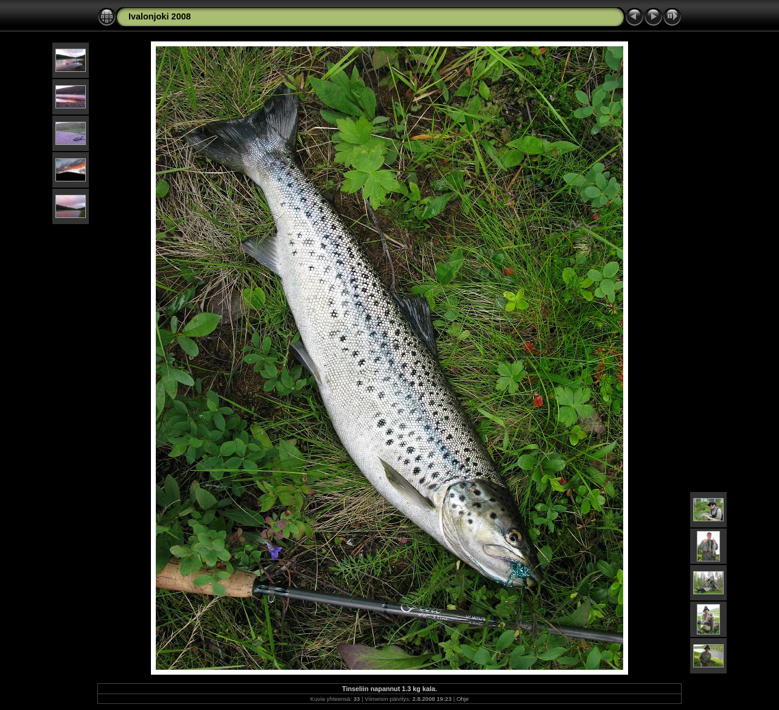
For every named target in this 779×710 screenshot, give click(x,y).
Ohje (462, 698)
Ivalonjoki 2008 (159, 16)
